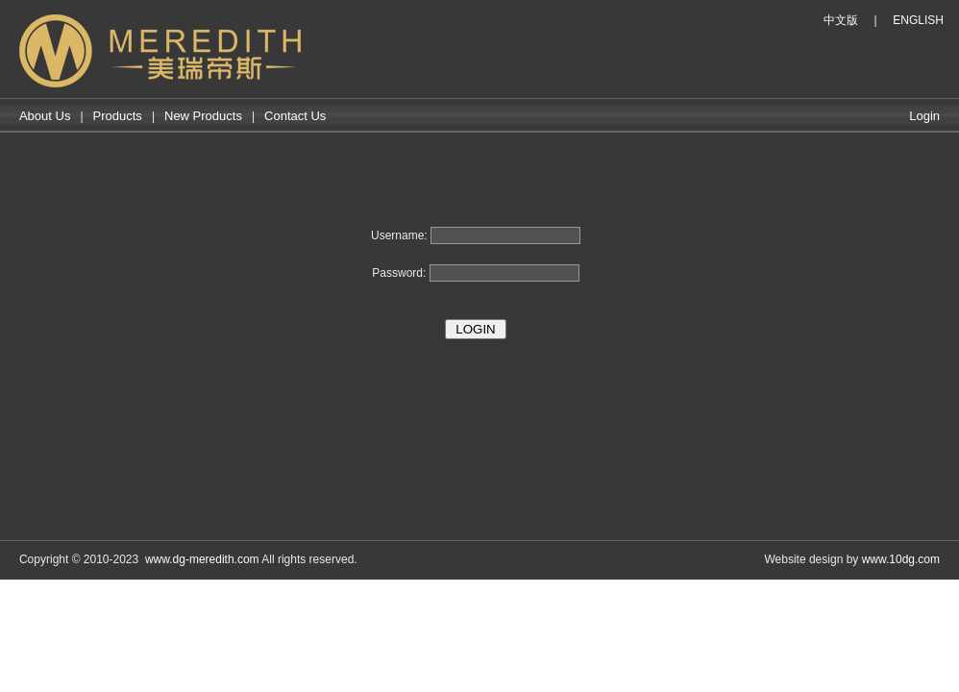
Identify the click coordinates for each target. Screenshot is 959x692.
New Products (203, 116)
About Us (44, 116)
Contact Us (295, 116)
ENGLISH (918, 20)
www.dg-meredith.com (202, 559)
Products (117, 116)
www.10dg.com (901, 559)
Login (924, 116)
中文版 (841, 20)
